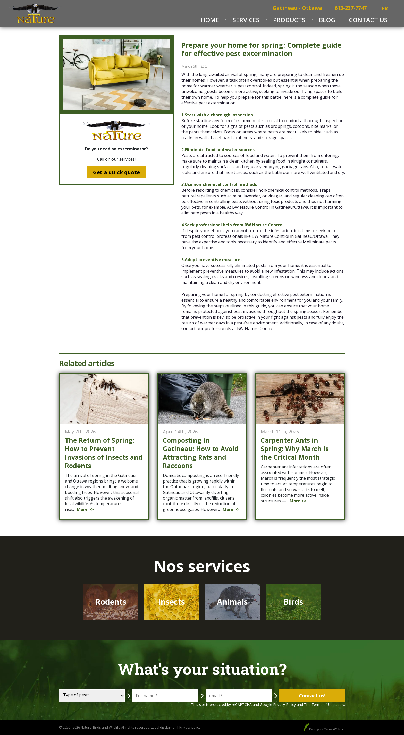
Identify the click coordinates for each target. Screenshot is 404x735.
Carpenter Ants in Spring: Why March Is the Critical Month (295, 448)
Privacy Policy (284, 704)
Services (246, 19)
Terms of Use (323, 704)
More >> (85, 509)
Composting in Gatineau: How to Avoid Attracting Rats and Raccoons (201, 453)
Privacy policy (189, 727)
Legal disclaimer (163, 727)
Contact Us (368, 19)
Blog (327, 19)
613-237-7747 (351, 7)
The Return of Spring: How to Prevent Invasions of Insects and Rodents (103, 453)
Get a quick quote (116, 172)
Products (289, 19)
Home (210, 19)
